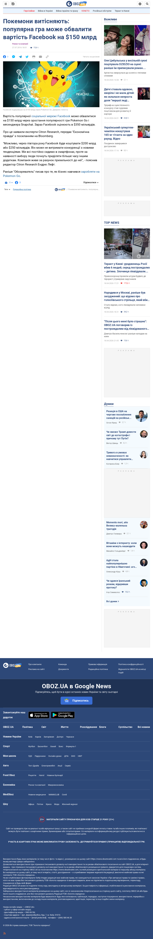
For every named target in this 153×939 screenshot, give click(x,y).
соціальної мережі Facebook (51, 116)
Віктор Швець (112, 443)
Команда (62, 664)
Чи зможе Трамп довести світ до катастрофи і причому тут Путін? (121, 435)
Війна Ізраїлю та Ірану (67, 11)
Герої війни (29, 11)
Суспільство (125, 727)
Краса (48, 804)
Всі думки (111, 601)
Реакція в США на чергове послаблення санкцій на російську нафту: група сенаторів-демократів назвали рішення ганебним (119, 415)
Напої (41, 775)
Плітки (40, 804)
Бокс (61, 746)
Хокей (53, 746)
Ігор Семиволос (113, 592)
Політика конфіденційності (131, 664)
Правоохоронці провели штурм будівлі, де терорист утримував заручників (125, 277)
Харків (38, 737)
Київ (30, 737)
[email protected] (39, 918)
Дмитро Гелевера (114, 534)
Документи (63, 669)
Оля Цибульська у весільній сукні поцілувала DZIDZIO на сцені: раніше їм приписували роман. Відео (125, 64)
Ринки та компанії (20, 44)
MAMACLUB (54, 794)
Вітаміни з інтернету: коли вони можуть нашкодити (121, 545)
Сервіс (68, 766)
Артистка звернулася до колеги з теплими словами (125, 74)
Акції (60, 766)
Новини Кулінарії (55, 775)
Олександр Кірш (113, 572)
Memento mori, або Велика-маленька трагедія (117, 525)
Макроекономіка (56, 785)
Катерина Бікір (112, 464)
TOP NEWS (111, 222)
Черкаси (70, 737)
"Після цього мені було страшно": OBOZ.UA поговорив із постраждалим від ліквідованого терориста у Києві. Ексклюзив (125, 325)
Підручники (40, 756)
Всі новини (144, 727)
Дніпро (60, 737)
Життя (64, 727)
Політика (27, 727)
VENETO (85, 11)
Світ (43, 727)
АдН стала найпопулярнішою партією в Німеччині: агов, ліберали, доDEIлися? (121, 564)
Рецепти (32, 775)
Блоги (102, 727)
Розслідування (88, 727)
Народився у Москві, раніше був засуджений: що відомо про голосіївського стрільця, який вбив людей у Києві (126, 296)
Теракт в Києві (122, 11)
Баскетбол (43, 746)
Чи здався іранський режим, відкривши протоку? (118, 584)
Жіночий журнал (70, 804)
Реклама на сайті (36, 669)
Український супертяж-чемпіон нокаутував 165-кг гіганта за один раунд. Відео (119, 133)
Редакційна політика (22, 189)
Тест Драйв (33, 766)
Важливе (110, 19)
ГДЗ (30, 756)
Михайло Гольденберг (116, 551)
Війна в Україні (45, 11)
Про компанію (35, 664)
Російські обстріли (102, 11)
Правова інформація (97, 664)
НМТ (80, 756)
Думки (109, 404)
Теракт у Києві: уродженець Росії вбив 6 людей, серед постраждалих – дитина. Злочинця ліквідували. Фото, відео (127, 267)
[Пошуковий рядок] (147, 4)
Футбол (31, 746)
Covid (64, 794)
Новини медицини (37, 794)
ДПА (66, 756)
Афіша (31, 804)
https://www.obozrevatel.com (103, 859)
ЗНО (73, 756)
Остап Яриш (111, 423)
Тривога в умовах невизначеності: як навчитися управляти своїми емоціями (118, 456)
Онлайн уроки (55, 756)
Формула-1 (71, 746)
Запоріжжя (49, 737)
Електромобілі (48, 766)
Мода (56, 804)
